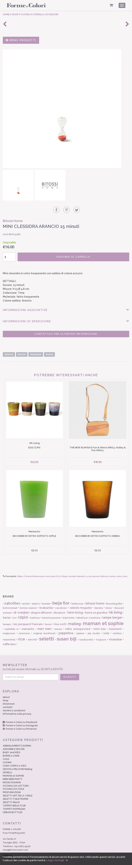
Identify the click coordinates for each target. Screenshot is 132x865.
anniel (25, 596)
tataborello (86, 632)
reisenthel (9, 632)
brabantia (46, 600)
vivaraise (115, 632)
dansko (98, 600)
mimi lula (99, 621)
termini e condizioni (14, 703)
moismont (115, 621)
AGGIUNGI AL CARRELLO (71, 255)
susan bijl (67, 632)
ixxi (14, 610)
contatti (7, 700)
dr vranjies (21, 605)
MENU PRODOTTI (21, 40)
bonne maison (28, 600)
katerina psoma (51, 610)
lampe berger (112, 610)
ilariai (6, 610)
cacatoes (61, 600)
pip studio (94, 626)
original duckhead (44, 626)
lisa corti (60, 617)
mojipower (9, 626)
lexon (48, 617)
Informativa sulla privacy (17, 706)
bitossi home (95, 596)
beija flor (61, 596)
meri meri (44, 622)
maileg (74, 616)
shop (5, 693)
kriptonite (69, 610)
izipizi (23, 610)
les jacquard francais (28, 617)
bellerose (77, 596)
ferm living (75, 605)
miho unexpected (77, 622)
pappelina (66, 626)
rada (106, 626)
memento (28, 621)
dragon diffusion (41, 605)
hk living (115, 605)
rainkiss (117, 626)
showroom (9, 696)
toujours (101, 632)
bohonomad (10, 600)
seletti (46, 632)
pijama (80, 626)
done (108, 600)
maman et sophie (103, 616)
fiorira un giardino (96, 605)
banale (46, 596)
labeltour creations (88, 610)
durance (59, 605)
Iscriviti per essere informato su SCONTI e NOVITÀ (66, 660)
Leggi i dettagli (55, 860)
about (6, 690)
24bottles (12, 596)
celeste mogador (81, 600)
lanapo (7, 617)
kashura (35, 610)
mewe (58, 622)
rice (21, 632)
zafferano (9, 637)
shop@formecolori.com (15, 843)
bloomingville (114, 596)
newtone (24, 626)
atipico (36, 596)
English (18, 851)
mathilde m (12, 622)
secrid (32, 632)
